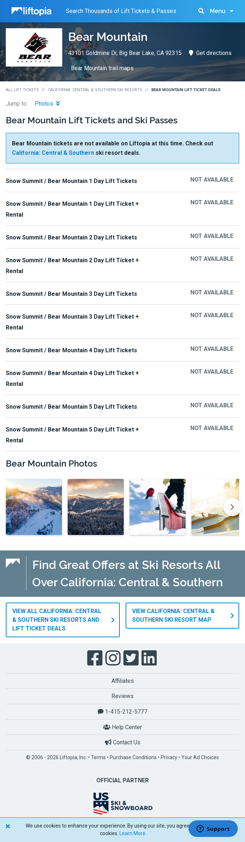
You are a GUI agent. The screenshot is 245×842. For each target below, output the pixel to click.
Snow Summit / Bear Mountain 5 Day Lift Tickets (71, 406)
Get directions (210, 53)
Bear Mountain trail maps (102, 68)
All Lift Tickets (22, 90)
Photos (47, 103)
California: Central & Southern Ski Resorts (95, 90)
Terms (98, 757)
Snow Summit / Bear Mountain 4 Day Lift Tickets (71, 350)
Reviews (122, 696)
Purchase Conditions (133, 757)
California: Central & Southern (53, 152)
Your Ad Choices (200, 757)
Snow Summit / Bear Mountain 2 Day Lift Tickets (71, 237)
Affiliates (122, 680)
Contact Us (122, 742)
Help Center (122, 726)
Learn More (132, 833)
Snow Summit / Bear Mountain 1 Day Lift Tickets (71, 181)
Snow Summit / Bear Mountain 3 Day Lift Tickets (71, 293)
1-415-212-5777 (122, 711)
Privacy (169, 757)
